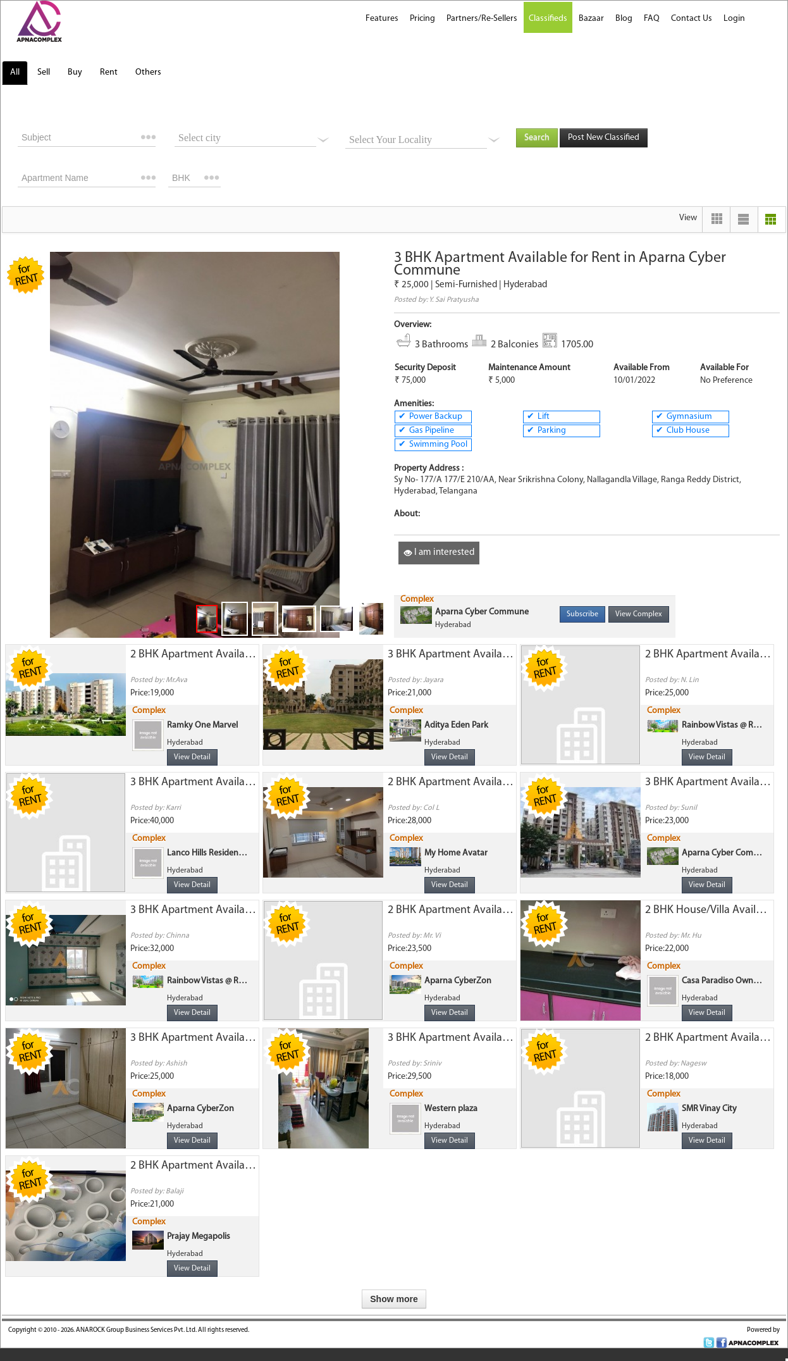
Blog (623, 18)
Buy (75, 72)
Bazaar (591, 18)
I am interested (438, 552)
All (15, 72)
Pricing (422, 18)
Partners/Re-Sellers (481, 18)
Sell (43, 72)
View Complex (638, 614)
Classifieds (548, 18)
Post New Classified (603, 137)
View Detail (192, 757)
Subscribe (582, 614)
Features (382, 18)
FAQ (652, 18)
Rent (109, 72)
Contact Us (691, 18)
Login (734, 18)
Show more (393, 1299)
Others (148, 72)
